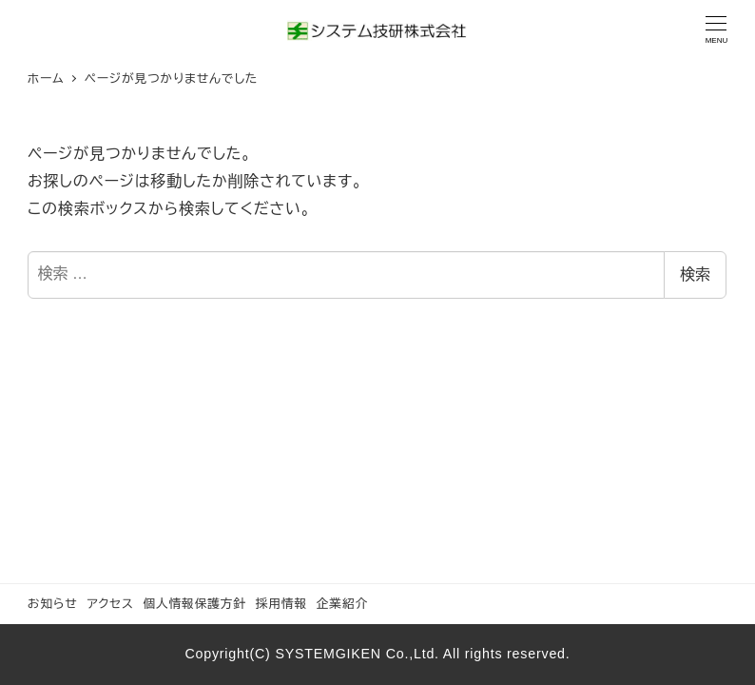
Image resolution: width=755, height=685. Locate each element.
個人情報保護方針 (194, 604)
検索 (695, 274)
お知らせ (53, 604)
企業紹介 (342, 604)
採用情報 (281, 604)
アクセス (110, 604)
